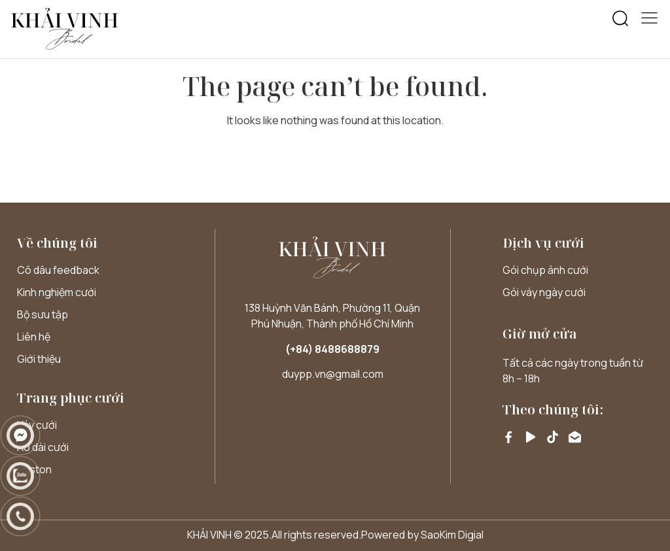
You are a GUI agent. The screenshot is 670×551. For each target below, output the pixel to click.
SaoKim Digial (452, 534)
